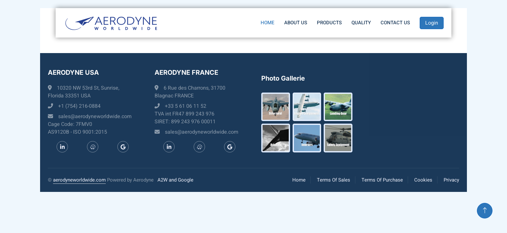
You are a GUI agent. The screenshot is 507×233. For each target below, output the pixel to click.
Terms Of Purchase (382, 179)
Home (268, 22)
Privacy (451, 179)
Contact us (395, 22)
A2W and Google (175, 179)
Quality (361, 22)
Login (431, 23)
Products (329, 22)
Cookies (423, 179)
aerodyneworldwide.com (79, 179)
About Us (295, 22)
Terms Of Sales (333, 179)
